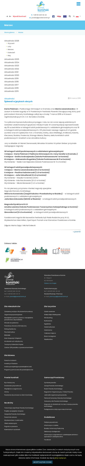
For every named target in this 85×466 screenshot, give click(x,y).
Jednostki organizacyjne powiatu (55, 395)
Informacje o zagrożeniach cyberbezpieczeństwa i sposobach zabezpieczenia (61, 436)
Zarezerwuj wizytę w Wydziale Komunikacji (18, 311)
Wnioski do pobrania (11, 323)
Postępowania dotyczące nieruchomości (58, 409)
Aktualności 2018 (11, 81)
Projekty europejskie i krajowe (13, 411)
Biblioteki (7, 335)
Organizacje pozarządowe (13, 315)
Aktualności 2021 (11, 72)
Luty (9, 46)
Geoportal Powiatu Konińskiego (14, 414)
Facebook (47, 440)
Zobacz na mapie (50, 283)
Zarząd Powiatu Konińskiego (53, 386)
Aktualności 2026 (11, 41)
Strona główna (9, 32)
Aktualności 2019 (11, 78)
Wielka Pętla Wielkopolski (52, 315)
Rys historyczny (9, 383)
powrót (77, 231)
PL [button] (76, 16)
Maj (9, 55)
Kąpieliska (47, 324)
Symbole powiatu (50, 383)
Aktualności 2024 (11, 62)
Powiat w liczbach (10, 360)
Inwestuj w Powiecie (10, 363)
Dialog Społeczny (10, 329)
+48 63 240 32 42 (40, 15)
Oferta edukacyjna (10, 423)
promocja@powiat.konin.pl (58, 296)
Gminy (6, 392)
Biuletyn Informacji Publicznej (54, 428)
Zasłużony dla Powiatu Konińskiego (56, 401)
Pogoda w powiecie (10, 426)
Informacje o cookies (51, 425)
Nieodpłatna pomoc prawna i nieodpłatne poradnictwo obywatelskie (18, 319)
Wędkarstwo (48, 339)
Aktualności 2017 (11, 85)
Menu (78, 4)
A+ (10, 16)
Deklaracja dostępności (52, 431)
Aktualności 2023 (11, 65)
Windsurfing (48, 318)
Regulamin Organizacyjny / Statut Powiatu (58, 392)
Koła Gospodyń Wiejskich (12, 338)
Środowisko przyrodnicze (12, 386)
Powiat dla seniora (10, 417)
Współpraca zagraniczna (13, 389)
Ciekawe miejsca (50, 333)
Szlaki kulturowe (49, 327)
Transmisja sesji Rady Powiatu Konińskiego (19, 408)
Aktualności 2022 (11, 69)
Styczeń (11, 43)
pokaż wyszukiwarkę (70, 16)
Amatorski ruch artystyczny (13, 341)
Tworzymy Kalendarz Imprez (13, 344)
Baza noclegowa (50, 336)
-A (7, 16)
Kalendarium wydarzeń (12, 429)
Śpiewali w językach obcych (18, 101)
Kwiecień (11, 52)
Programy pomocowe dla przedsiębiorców (18, 370)
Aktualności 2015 (11, 91)
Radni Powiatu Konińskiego (53, 389)
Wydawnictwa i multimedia (13, 420)
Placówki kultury (9, 332)
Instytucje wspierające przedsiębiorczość (18, 367)
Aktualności (9, 98)
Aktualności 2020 (11, 75)
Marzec (20, 32)
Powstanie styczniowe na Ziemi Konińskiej (18, 395)
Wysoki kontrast (19, 16)
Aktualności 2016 (11, 88)
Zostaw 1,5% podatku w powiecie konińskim (18, 347)
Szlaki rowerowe (49, 311)
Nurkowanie (48, 321)
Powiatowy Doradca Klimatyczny (15, 326)
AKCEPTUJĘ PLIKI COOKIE (42, 462)
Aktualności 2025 (11, 59)
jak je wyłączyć (60, 458)
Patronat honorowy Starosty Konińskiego (57, 398)
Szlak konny (48, 330)
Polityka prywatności (51, 422)
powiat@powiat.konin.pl (41, 18)
